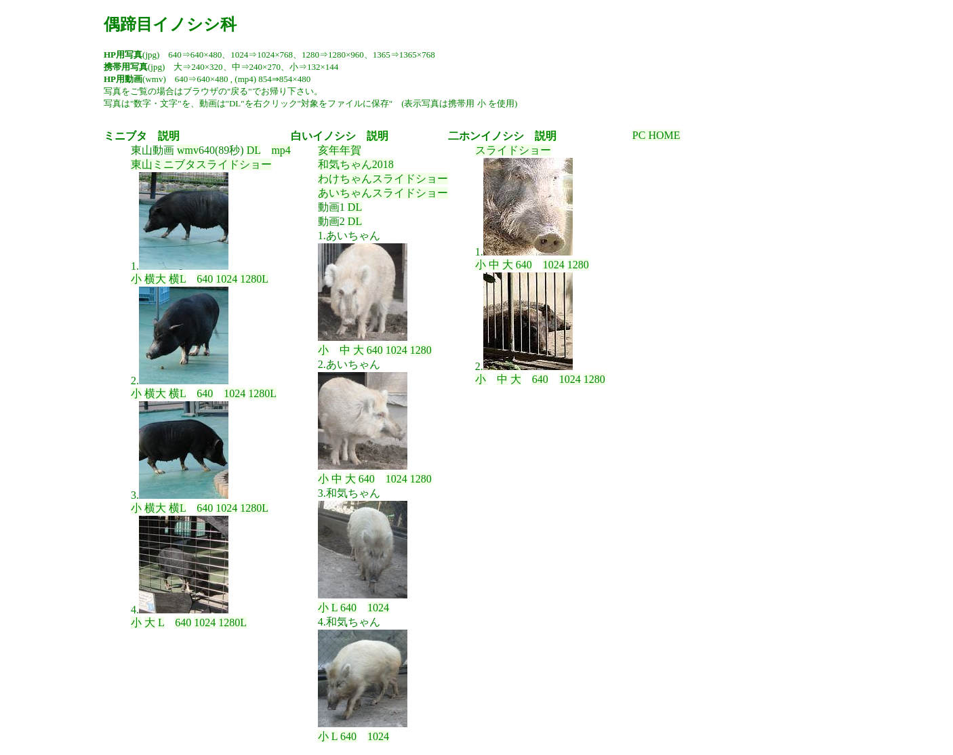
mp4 (280, 150)
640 (205, 279)
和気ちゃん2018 (356, 164)
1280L (254, 279)
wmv (188, 150)
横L (177, 279)
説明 (169, 136)
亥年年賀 (339, 150)
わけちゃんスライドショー (383, 178)
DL (254, 150)
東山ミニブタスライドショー (201, 164)
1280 (421, 350)
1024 (226, 279)
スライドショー (513, 150)
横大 (155, 279)
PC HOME (656, 135)
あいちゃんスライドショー (383, 193)
